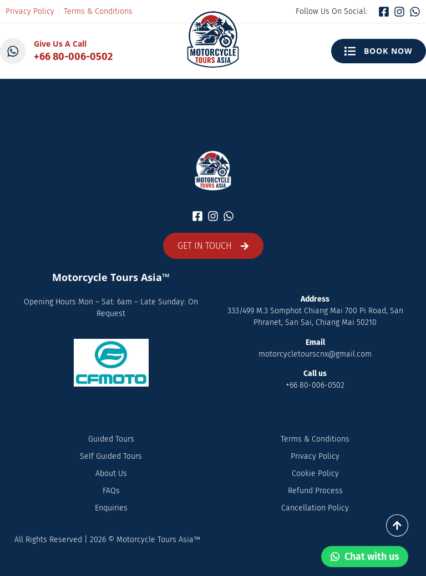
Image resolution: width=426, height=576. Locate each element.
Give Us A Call (61, 43)
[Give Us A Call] (13, 51)
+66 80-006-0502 (74, 57)
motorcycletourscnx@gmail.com (315, 354)
